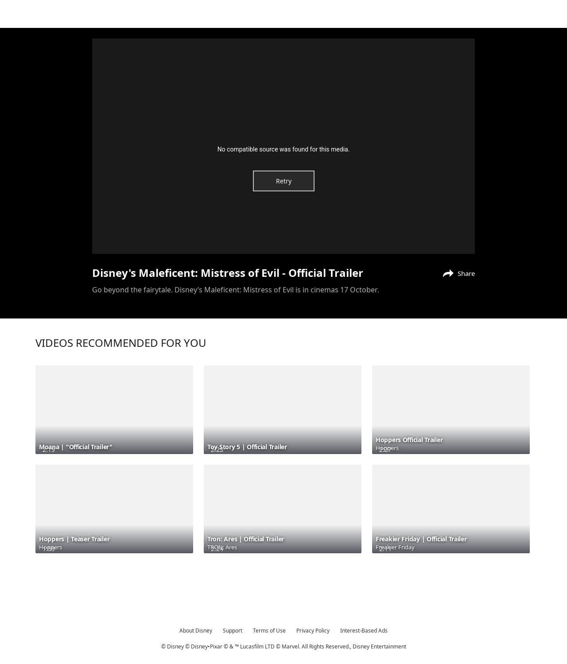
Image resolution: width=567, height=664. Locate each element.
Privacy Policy (313, 630)
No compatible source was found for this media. (283, 149)
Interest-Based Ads (364, 630)
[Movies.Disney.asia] (32, 15)
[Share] (457, 272)
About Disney (195, 630)
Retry (283, 181)
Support (232, 630)
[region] (283, 146)
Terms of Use (269, 630)
